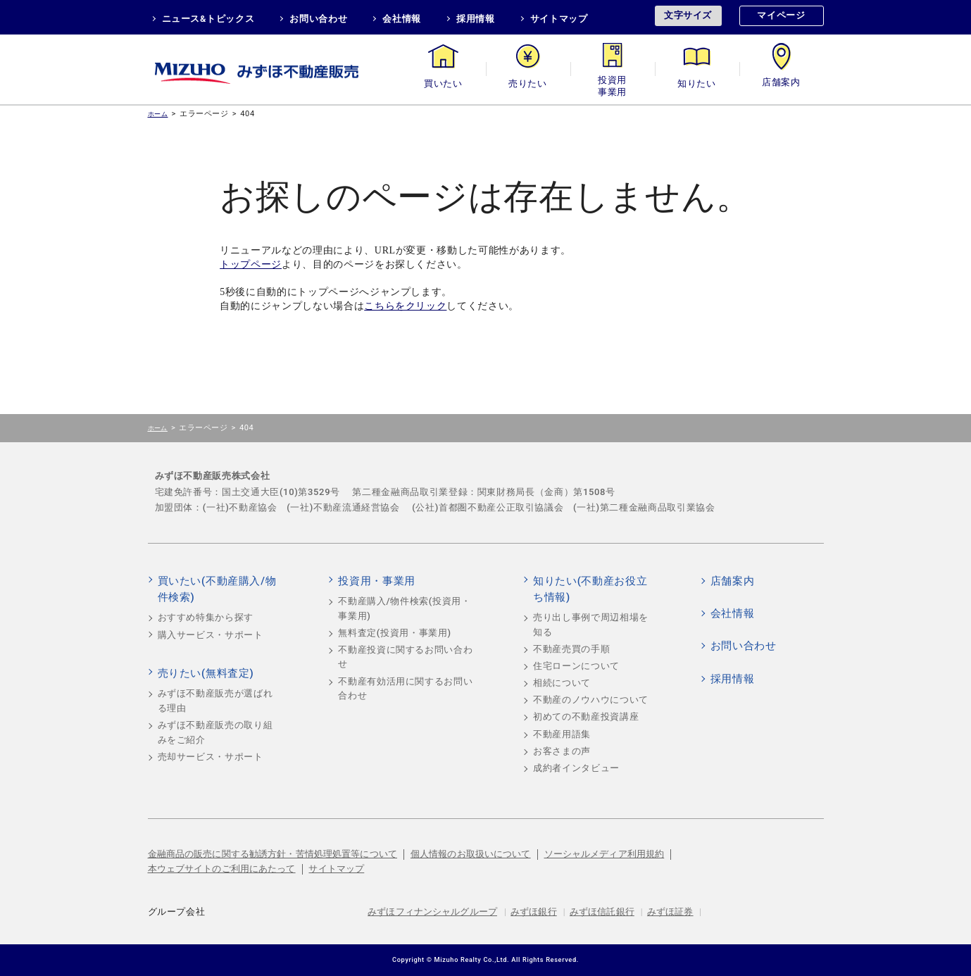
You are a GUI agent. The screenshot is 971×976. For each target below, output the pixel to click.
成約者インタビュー (576, 768)
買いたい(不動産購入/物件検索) (217, 589)
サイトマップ (559, 18)
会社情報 (401, 18)
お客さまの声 (562, 751)
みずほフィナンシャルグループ (432, 911)
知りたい (696, 83)
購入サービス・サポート (210, 635)
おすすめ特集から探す (206, 617)
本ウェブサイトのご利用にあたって (222, 868)
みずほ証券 (670, 911)
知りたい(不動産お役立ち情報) (590, 589)
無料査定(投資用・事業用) (394, 632)
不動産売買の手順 (571, 649)
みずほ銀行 (533, 911)
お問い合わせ (318, 18)
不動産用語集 (562, 734)
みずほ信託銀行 (602, 911)
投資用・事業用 (612, 83)
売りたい (527, 83)
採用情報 (475, 18)
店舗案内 (781, 83)
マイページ (781, 15)
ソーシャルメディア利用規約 (604, 854)
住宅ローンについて (576, 666)
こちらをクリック (405, 306)
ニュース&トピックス (208, 18)
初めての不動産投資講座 (586, 716)
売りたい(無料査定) (206, 673)
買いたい (443, 83)
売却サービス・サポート (210, 756)
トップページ (251, 264)
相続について (562, 682)
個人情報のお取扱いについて (471, 854)
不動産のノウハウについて (591, 699)
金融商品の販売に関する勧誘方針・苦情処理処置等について (273, 854)
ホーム (158, 114)
